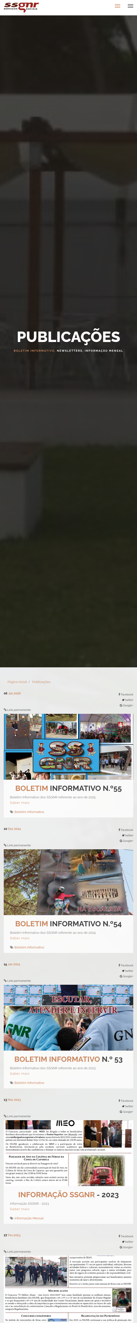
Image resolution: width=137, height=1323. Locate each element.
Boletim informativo (29, 812)
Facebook (127, 694)
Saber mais (19, 803)
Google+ (128, 705)
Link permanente (19, 710)
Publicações (41, 682)
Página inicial (17, 682)
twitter (129, 700)
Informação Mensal (28, 1218)
